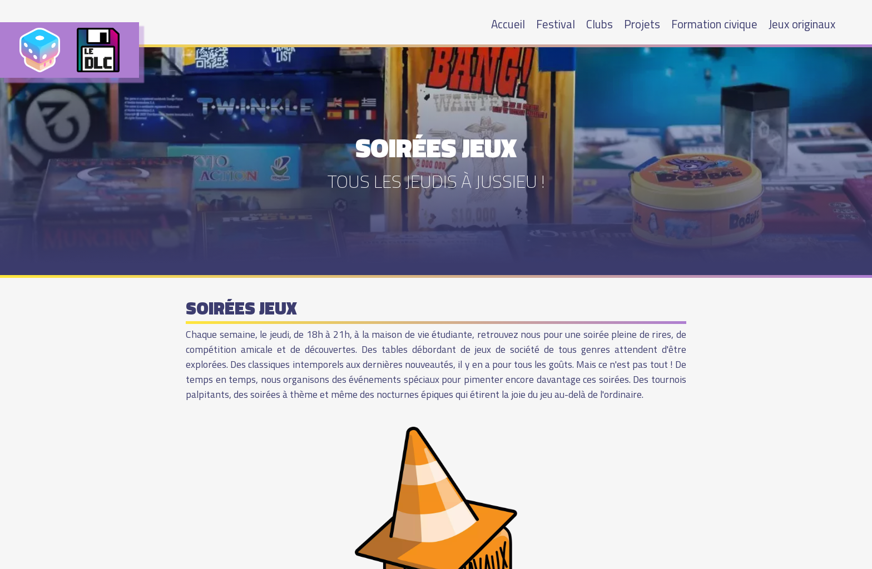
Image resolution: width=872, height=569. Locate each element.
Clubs (599, 24)
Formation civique (714, 24)
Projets (642, 24)
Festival (555, 24)
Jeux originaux (802, 24)
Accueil (508, 24)
